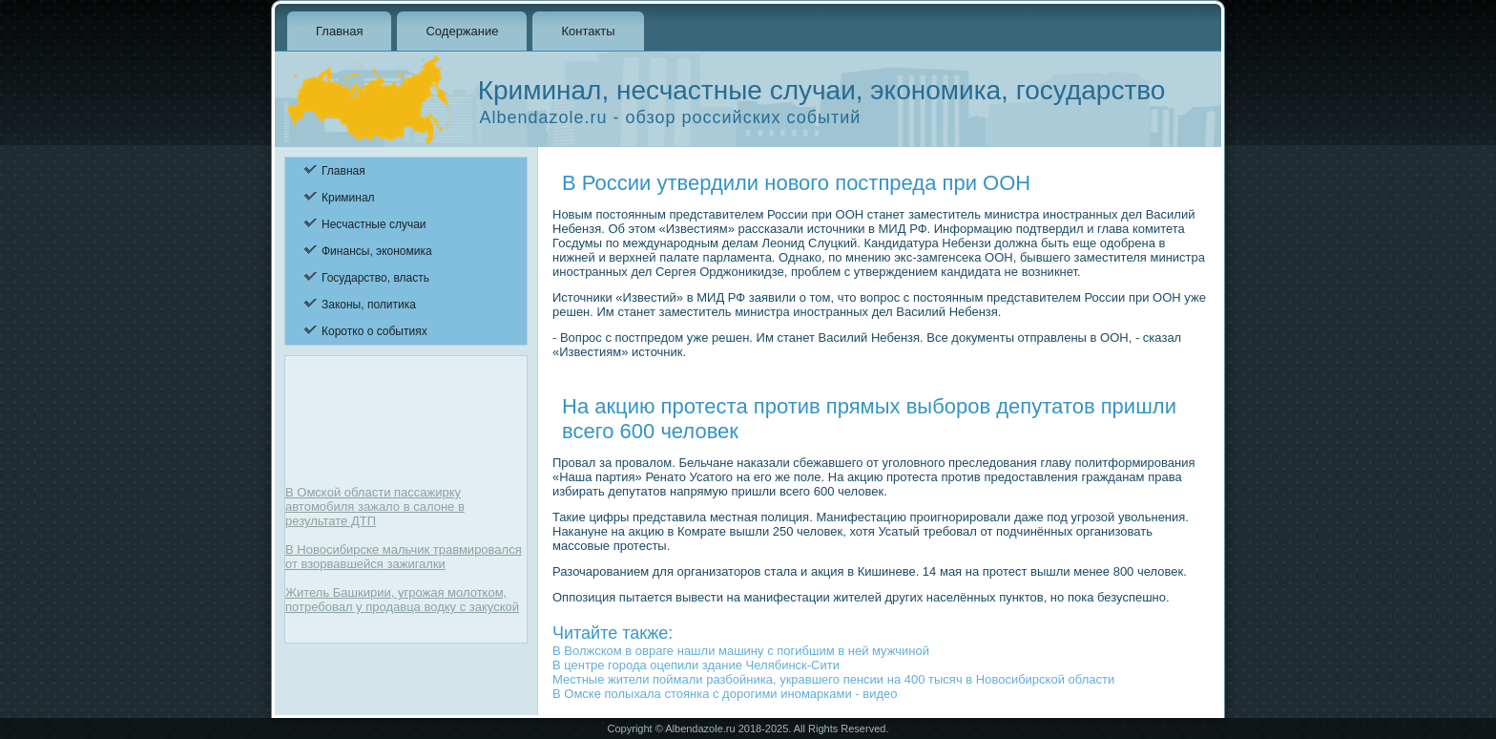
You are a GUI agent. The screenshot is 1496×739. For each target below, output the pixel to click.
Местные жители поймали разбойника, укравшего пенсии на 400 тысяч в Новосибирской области (833, 679)
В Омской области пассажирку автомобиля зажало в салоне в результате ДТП (375, 506)
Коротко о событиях (374, 331)
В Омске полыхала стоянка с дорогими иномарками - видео (724, 693)
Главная (339, 31)
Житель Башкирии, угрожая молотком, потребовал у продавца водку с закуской (402, 599)
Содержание (462, 31)
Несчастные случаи (374, 224)
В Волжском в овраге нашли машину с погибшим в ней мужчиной (740, 651)
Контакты (587, 31)
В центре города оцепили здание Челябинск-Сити (696, 665)
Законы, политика (369, 304)
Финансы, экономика (377, 251)
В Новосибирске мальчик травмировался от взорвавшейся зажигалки (403, 556)
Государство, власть (375, 278)
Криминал (348, 197)
